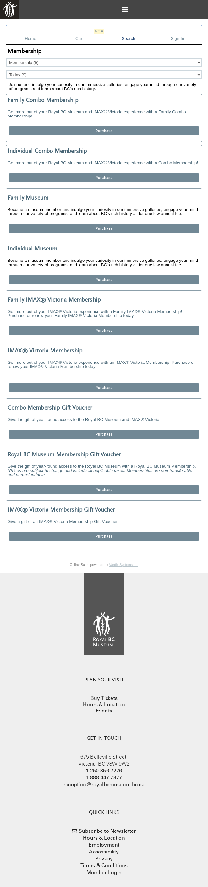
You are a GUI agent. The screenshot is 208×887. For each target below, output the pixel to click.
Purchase (103, 131)
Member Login (104, 872)
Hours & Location (104, 704)
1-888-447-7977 (104, 777)
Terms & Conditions (104, 865)
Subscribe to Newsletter (107, 831)
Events (104, 710)
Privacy (104, 858)
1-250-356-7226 (104, 770)
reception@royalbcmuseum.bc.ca (104, 784)
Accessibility (104, 851)
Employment (104, 844)
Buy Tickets (104, 698)
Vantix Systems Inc (123, 565)
